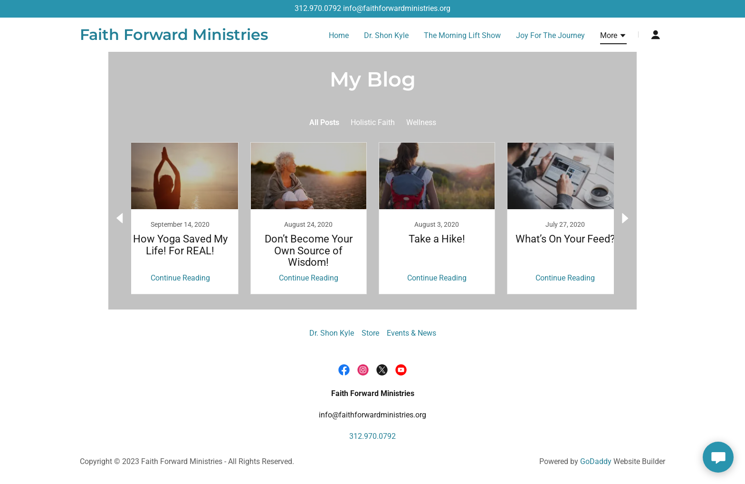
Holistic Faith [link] (373, 122)
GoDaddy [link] (595, 461)
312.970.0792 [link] (318, 8)
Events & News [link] (411, 333)
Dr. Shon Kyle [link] (386, 35)
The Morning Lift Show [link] (462, 35)
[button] (613, 37)
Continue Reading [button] (180, 277)
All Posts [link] (324, 122)
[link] (174, 37)
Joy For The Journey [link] (550, 35)
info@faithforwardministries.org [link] (396, 8)
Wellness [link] (421, 122)
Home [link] (339, 35)
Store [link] (370, 333)
